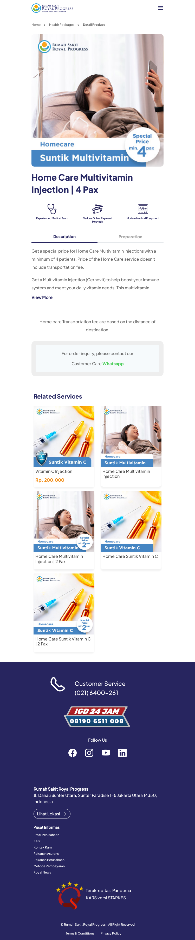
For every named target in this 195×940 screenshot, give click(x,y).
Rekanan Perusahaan (49, 860)
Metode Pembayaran (49, 866)
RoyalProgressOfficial (106, 752)
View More (42, 297)
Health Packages (61, 25)
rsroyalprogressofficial (72, 752)
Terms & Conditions (80, 933)
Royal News (42, 872)
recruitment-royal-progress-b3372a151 (122, 752)
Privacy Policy (111, 933)
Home (36, 25)
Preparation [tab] (130, 236)
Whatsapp (113, 363)
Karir (37, 841)
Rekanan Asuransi (47, 854)
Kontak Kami (43, 847)
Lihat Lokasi (52, 813)
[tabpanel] (97, 274)
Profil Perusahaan (46, 835)
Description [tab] (64, 236)
